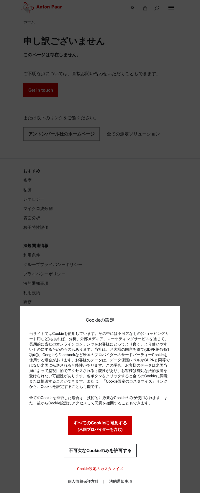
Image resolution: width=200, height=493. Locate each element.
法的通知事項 (120, 481)
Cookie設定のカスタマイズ (100, 468)
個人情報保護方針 (83, 481)
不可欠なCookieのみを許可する (100, 450)
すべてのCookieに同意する (100, 426)
